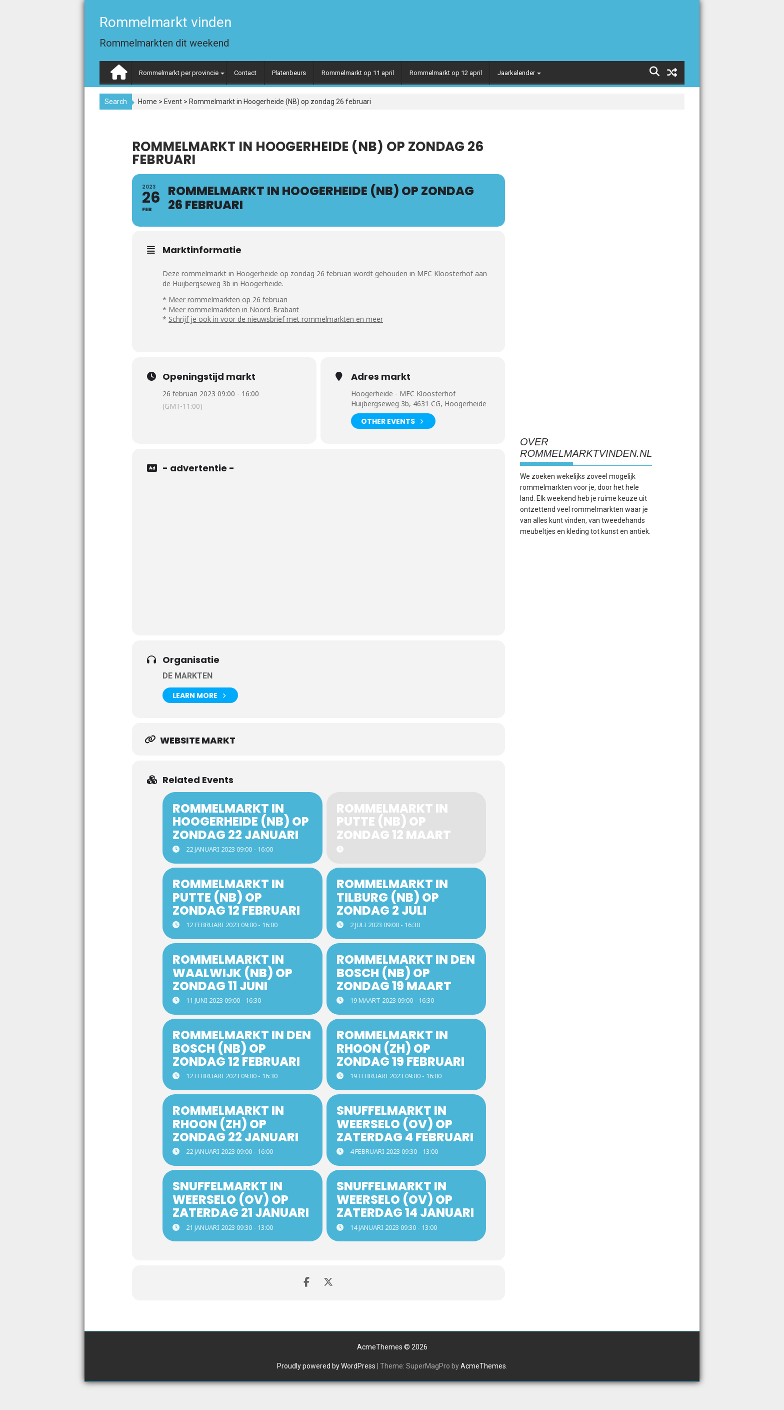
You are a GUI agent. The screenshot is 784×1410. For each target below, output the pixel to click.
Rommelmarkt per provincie (178, 73)
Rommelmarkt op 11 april (358, 73)
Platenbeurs (289, 73)
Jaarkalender (516, 73)
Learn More (199, 695)
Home (147, 102)
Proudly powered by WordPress (326, 1394)
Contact (245, 73)
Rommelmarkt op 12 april (446, 73)
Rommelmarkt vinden (166, 22)
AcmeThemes (483, 1394)
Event (173, 102)
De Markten (187, 675)
